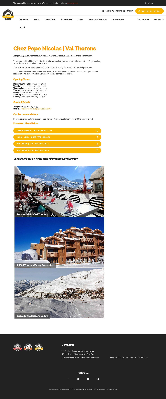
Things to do (50, 19)
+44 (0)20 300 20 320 (149, 11)
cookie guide (72, 3)
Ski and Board (66, 19)
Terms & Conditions (129, 357)
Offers (80, 19)
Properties (24, 19)
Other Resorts (118, 19)
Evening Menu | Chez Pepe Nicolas (34, 131)
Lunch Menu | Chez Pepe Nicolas (33, 137)
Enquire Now (143, 19)
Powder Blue (113, 389)
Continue (149, 3)
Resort (36, 19)
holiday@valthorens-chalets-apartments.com (80, 357)
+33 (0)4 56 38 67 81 (87, 354)
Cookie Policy (143, 357)
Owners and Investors (97, 19)
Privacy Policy (115, 357)
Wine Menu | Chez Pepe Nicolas (33, 144)
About (22, 27)
